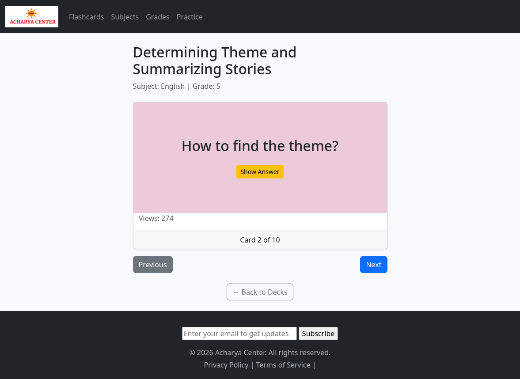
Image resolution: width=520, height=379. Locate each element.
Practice (190, 17)
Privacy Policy (226, 365)
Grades (157, 17)
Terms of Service (283, 365)
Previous (153, 264)
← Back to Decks (259, 292)
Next (373, 264)
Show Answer (259, 171)
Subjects (125, 17)
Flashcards (86, 17)
